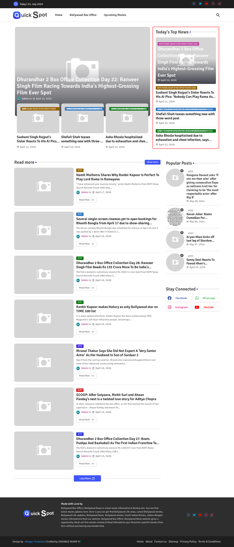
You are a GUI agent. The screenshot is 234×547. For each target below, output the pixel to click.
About (149, 541)
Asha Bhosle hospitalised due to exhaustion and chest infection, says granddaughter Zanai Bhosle (127, 139)
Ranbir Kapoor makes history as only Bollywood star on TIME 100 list (117, 309)
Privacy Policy (188, 541)
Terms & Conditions (209, 541)
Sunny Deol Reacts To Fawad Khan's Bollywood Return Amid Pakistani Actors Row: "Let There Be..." (202, 261)
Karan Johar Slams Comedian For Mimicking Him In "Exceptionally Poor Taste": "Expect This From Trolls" (199, 216)
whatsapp (209, 298)
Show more (152, 162)
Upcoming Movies (115, 15)
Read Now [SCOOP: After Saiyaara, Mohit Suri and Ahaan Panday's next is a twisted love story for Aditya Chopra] (84, 419)
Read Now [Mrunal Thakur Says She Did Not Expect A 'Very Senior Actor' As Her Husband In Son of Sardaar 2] (84, 375)
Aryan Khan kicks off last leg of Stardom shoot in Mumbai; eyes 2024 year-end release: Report (201, 239)
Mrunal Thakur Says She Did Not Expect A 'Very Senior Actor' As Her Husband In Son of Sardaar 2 (116, 353)
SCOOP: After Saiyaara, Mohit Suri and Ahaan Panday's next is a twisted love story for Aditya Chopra (116, 397)
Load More (85, 478)
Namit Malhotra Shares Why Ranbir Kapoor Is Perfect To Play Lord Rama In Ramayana (117, 177)
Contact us (160, 541)
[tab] (58, 15)
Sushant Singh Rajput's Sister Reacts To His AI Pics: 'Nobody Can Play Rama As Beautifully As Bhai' (37, 139)
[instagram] (213, 3)
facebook (181, 298)
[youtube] (206, 3)
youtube (209, 307)
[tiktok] (219, 3)
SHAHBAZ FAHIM (67, 541)
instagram (181, 307)
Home (58, 15)
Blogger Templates (35, 541)
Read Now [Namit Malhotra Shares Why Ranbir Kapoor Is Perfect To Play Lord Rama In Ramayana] (84, 199)
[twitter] (200, 3)
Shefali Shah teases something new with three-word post (80, 139)
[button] (218, 15)
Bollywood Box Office (83, 15)
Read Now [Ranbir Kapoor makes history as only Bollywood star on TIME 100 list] (84, 331)
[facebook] (194, 3)
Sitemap (173, 541)
